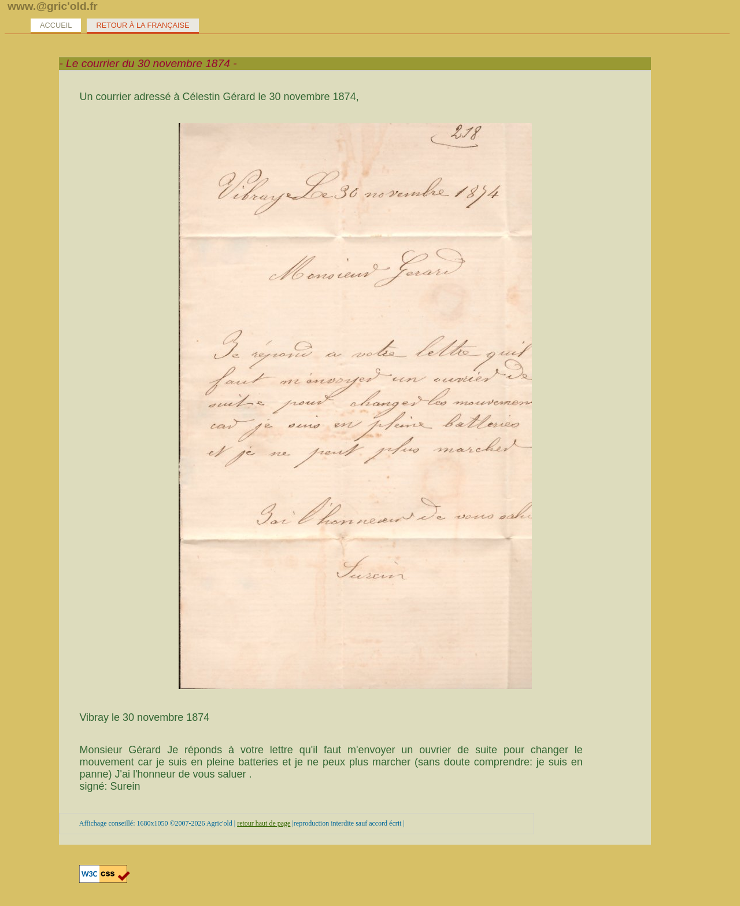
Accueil (56, 25)
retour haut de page (263, 823)
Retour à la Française (142, 25)
